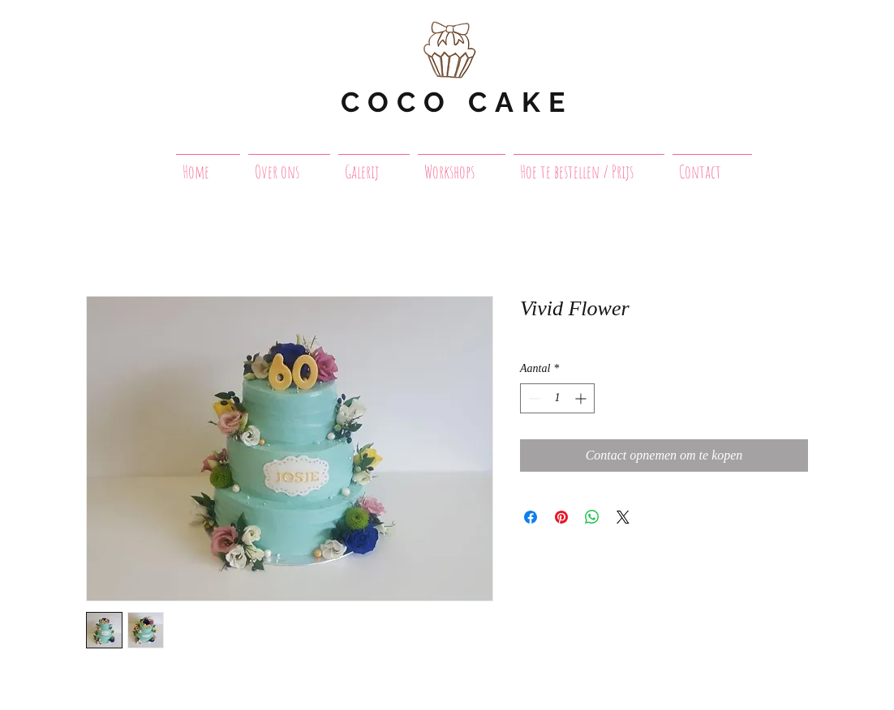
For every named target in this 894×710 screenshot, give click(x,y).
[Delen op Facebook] (530, 517)
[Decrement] (532, 398)
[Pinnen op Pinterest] (561, 517)
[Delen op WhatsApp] (592, 517)
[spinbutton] (557, 398)
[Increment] (582, 398)
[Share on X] (623, 517)
